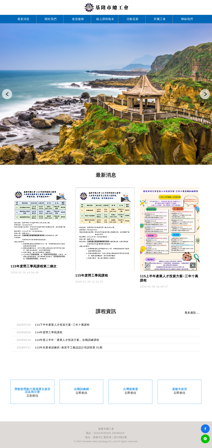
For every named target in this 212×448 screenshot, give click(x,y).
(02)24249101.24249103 (109, 433)
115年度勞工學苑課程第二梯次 (34, 266)
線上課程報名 (105, 18)
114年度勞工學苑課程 (48, 332)
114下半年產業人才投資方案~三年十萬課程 (62, 324)
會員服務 (78, 18)
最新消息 (23, 18)
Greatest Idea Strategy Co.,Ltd (99, 441)
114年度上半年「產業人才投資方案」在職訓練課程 (67, 339)
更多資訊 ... (192, 312)
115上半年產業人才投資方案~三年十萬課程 (169, 278)
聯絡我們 (187, 18)
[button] (7, 94)
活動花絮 (133, 18)
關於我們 (51, 18)
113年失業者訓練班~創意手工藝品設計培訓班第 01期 (68, 347)
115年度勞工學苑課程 (91, 275)
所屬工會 (160, 18)
